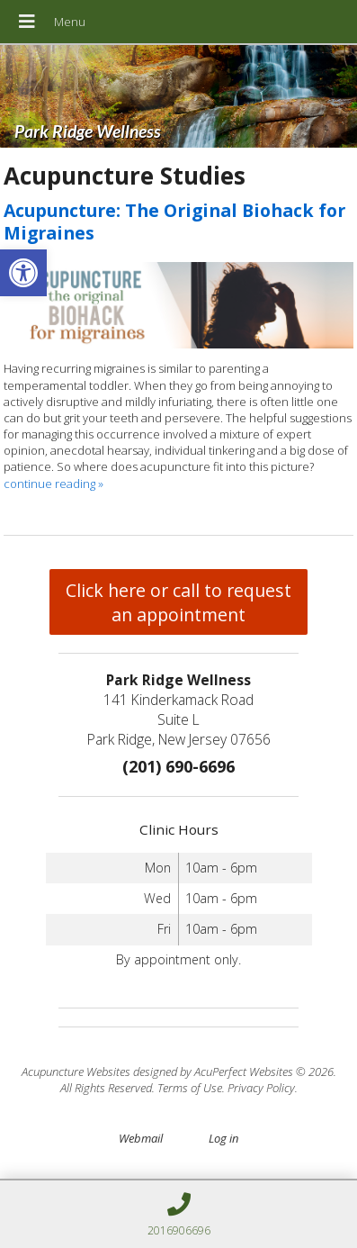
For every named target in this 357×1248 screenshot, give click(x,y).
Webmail (141, 1138)
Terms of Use (189, 1088)
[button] (23, 272)
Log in (223, 1138)
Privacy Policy (261, 1088)
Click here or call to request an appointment (178, 602)
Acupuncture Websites (76, 1071)
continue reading (53, 483)
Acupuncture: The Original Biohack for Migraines (174, 221)
